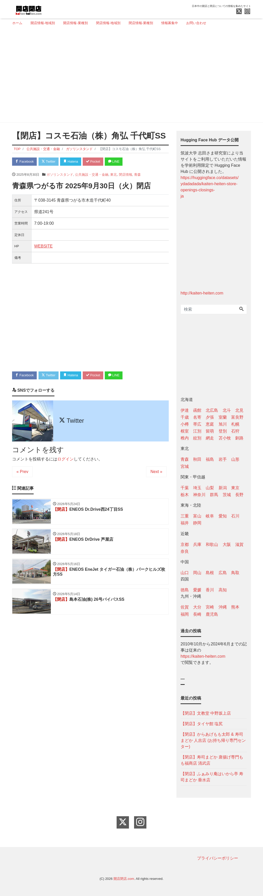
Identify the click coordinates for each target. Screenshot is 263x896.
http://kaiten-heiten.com (202, 293)
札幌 (235, 424)
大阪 (227, 544)
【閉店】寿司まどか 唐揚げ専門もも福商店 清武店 (212, 760)
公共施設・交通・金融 (91, 175)
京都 (185, 544)
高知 (223, 590)
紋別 (197, 438)
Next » (156, 472)
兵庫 (197, 544)
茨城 (227, 495)
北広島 (212, 410)
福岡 (185, 614)
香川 (210, 590)
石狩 (235, 431)
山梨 (210, 488)
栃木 (185, 495)
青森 (137, 175)
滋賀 (239, 544)
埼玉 (197, 488)
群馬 (214, 495)
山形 (235, 459)
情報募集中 (169, 23)
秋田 (197, 459)
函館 (197, 410)
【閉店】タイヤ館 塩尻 (202, 724)
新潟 (223, 488)
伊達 (185, 410)
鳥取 (235, 572)
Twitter (50, 162)
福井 (185, 523)
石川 (235, 516)
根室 (185, 431)
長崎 (197, 614)
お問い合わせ (196, 23)
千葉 (185, 488)
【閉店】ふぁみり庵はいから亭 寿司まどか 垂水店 (212, 777)
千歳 (185, 417)
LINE (117, 162)
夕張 (210, 417)
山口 (185, 572)
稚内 (185, 438)
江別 (197, 431)
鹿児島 (212, 614)
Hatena (72, 162)
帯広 (197, 424)
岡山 (197, 572)
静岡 (197, 523)
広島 (223, 572)
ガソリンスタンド (59, 175)
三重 (185, 516)
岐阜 (210, 516)
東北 (113, 175)
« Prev (22, 472)
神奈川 (199, 495)
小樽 (185, 424)
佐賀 (185, 607)
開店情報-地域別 (43, 23)
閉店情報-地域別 (108, 23)
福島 (210, 459)
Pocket (96, 162)
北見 (239, 410)
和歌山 (212, 544)
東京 (235, 488)
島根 (210, 572)
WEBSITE (43, 246)
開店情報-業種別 (75, 23)
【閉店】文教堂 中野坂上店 (206, 713)
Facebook (24, 162)
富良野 (237, 417)
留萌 (210, 431)
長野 (239, 495)
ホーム (17, 23)
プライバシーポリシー (217, 858)
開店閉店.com (124, 879)
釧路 (239, 438)
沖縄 (223, 607)
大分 (197, 607)
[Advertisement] (129, 76)
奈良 (185, 551)
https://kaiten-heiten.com (203, 656)
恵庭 (210, 424)
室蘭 (223, 417)
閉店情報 (125, 175)
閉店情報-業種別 (141, 23)
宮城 (185, 466)
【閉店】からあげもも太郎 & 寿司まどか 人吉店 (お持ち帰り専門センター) (213, 740)
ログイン (65, 459)
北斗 (227, 410)
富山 (197, 516)
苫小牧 (225, 438)
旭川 (223, 424)
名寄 (197, 417)
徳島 (185, 590)
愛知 (223, 516)
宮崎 (210, 607)
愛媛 (197, 590)
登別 (223, 431)
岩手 (223, 459)
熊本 (235, 607)
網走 (210, 438)
